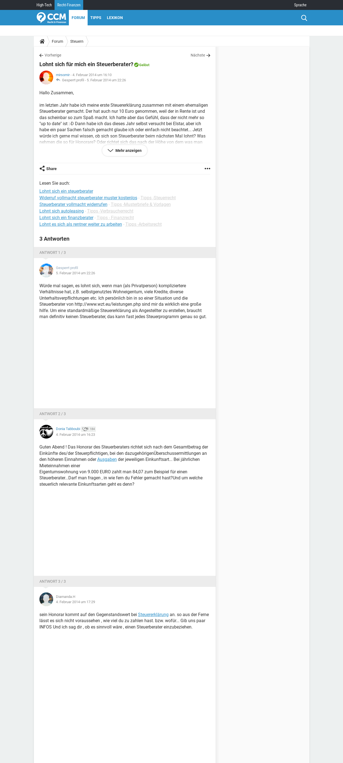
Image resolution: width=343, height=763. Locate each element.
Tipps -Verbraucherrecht (110, 211)
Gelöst (144, 65)
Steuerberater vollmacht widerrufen (73, 204)
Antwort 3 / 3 (52, 581)
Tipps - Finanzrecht (115, 217)
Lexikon (115, 17)
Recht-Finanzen (68, 5)
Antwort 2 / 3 (52, 414)
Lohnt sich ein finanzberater (66, 217)
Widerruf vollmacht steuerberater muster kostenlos (88, 197)
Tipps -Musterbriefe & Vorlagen (141, 204)
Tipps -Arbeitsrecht (143, 224)
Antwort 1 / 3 (52, 252)
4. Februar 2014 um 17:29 (75, 602)
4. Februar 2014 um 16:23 (75, 434)
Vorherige (53, 55)
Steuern (76, 41)
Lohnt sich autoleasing (61, 211)
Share (51, 168)
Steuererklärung (153, 614)
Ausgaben (107, 459)
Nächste (198, 55)
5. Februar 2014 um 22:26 (106, 80)
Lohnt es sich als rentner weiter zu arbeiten (80, 224)
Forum (78, 17)
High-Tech (44, 5)
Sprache (300, 5)
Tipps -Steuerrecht (158, 197)
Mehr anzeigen (128, 150)
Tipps (95, 17)
